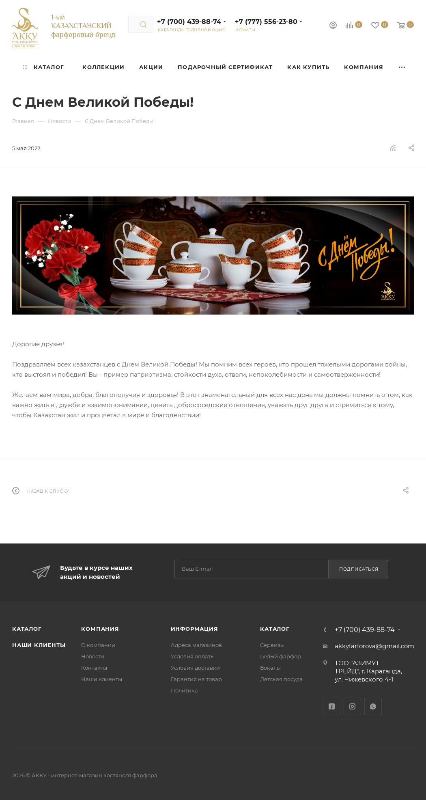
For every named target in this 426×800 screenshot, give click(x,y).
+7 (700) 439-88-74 (189, 22)
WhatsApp (373, 706)
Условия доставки (195, 667)
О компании (98, 645)
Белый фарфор (280, 656)
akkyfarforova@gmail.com (374, 646)
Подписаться (359, 569)
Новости (92, 656)
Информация (194, 628)
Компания (100, 628)
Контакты (94, 667)
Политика (184, 690)
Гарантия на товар (196, 679)
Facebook (331, 706)
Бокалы (270, 667)
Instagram (352, 706)
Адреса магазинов (196, 645)
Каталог (27, 628)
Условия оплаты (193, 656)
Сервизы (272, 645)
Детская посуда (281, 679)
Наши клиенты (39, 645)
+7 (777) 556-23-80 (266, 22)
